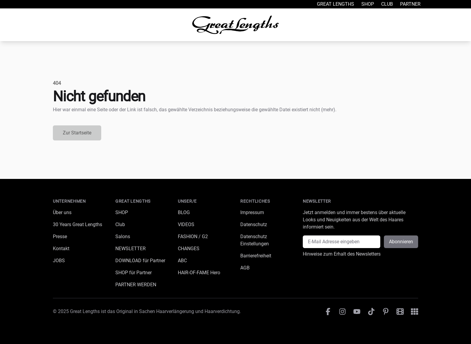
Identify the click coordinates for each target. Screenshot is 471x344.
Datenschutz (253, 224)
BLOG (184, 212)
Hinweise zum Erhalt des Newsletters (342, 254)
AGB (245, 268)
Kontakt (61, 248)
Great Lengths (335, 4)
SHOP (121, 212)
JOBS (59, 260)
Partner (410, 4)
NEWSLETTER (130, 248)
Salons (122, 236)
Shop (367, 4)
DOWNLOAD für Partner (140, 260)
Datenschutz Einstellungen (254, 240)
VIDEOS (186, 224)
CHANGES (188, 248)
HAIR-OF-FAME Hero (199, 272)
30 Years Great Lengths (77, 224)
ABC (182, 260)
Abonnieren (401, 241)
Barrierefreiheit (255, 256)
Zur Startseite (77, 133)
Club (387, 4)
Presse (60, 236)
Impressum (252, 212)
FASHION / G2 (193, 236)
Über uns (62, 212)
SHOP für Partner (133, 272)
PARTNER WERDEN (135, 284)
